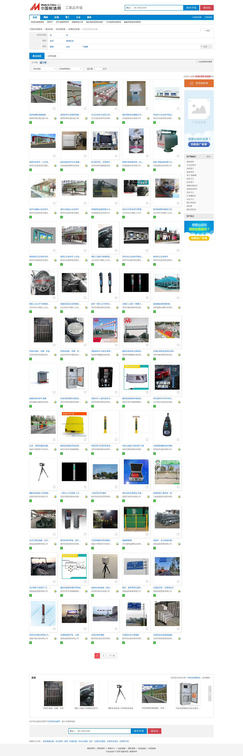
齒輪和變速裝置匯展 (132, 22)
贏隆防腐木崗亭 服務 (37, 398)
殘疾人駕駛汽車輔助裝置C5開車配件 (102, 256)
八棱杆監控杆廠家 (98, 493)
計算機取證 (191, 196)
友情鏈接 (152, 748)
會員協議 (142, 748)
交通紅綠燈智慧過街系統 (163, 351)
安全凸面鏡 (83, 741)
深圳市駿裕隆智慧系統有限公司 (164, 355)
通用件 (50, 22)
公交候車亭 (191, 165)
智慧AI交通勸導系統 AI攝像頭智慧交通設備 (40, 635)
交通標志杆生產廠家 (130, 635)
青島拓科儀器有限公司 (162, 449)
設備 (56, 17)
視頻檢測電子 (192, 189)
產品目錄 (49, 29)
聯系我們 (101, 748)
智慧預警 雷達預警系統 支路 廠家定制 (102, 446)
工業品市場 (73, 8)
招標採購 (208, 17)
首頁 (35, 17)
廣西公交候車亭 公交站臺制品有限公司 (71, 256)
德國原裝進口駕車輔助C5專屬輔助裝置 (71, 304)
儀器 (89, 17)
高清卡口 (190, 192)
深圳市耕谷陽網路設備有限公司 (102, 165)
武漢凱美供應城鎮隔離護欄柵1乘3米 (164, 635)
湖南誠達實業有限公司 (38, 544)
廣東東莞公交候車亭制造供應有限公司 (40, 256)
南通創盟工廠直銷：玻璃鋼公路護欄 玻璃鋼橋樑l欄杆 (164, 493)
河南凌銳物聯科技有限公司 (71, 165)
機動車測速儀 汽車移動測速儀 (40, 493)
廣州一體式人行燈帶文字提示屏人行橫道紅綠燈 (102, 304)
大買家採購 (196, 17)
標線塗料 (190, 161)
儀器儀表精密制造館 (94, 22)
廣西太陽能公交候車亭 (69, 209)
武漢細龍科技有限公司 (131, 118)
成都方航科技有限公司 (38, 496)
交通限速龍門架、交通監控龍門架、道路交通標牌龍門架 (71, 635)
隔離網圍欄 (127, 540)
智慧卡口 (190, 179)
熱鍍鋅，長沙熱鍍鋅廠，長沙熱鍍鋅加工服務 (164, 540)
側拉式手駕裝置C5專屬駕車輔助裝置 (133, 209)
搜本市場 (191, 7)
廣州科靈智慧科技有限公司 (71, 544)
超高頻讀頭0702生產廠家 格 (71, 162)
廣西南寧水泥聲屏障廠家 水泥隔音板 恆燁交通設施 (71, 114)
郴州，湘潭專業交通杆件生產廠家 (133, 587)
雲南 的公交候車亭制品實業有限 (133, 256)
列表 (35, 62)
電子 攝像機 (191, 175)
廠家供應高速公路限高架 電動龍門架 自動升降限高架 (133, 351)
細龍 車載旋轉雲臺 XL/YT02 (164, 162)
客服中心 (111, 748)
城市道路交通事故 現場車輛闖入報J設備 (133, 493)
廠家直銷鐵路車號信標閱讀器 (71, 446)
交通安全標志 (112, 741)
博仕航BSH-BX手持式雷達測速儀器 (164, 398)
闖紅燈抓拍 (191, 202)
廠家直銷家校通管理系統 (70, 587)
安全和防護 (60, 29)
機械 (46, 17)
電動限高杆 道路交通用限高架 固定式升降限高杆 (102, 351)
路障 (66, 741)
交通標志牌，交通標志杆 (163, 587)
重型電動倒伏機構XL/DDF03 (133, 114)
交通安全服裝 (99, 741)
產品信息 (37, 56)
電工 (67, 17)
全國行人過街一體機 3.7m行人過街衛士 (133, 304)
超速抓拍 (190, 172)
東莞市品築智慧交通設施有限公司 (164, 118)
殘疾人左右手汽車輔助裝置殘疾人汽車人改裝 (40, 304)
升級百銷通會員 (193, 677)
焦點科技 (124, 751)
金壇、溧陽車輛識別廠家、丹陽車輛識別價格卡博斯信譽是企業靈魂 (40, 446)
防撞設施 (73, 741)
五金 (78, 17)
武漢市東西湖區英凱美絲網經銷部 (164, 638)
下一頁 (112, 655)
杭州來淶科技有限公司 (100, 591)
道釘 (91, 741)
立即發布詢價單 (53, 721)
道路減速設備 (48, 741)
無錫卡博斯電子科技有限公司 (40, 449)
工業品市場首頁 (35, 29)
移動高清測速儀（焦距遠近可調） (102, 587)
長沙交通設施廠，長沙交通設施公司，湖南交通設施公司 (40, 540)
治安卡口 (190, 199)
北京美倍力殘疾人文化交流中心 (133, 213)
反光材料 (59, 741)
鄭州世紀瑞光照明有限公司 (102, 496)
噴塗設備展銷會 (37, 22)
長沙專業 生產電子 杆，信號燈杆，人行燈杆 (40, 587)
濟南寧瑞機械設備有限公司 (102, 355)
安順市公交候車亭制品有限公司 (164, 114)
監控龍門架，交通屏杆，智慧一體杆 (102, 162)
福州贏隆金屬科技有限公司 (164, 307)
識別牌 (189, 206)
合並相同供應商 (204, 61)
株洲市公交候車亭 (160, 256)
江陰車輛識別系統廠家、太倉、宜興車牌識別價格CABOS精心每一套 (102, 540)
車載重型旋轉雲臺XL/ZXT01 (102, 209)
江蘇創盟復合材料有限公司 (164, 496)
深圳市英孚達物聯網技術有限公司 (133, 402)
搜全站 (207, 7)
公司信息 (52, 56)
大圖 (43, 62)
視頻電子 (190, 168)
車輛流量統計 (192, 185)
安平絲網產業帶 (62, 22)
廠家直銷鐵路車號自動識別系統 (133, 398)
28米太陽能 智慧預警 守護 (133, 446)
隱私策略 (131, 748)
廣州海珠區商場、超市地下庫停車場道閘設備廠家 (71, 540)
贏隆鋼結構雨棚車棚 (161, 304)
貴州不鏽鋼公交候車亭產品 (40, 209)
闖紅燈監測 (191, 209)
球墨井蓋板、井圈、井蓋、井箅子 (71, 351)
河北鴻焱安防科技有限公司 (102, 118)
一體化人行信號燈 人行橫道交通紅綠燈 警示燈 (71, 493)
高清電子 (190, 182)
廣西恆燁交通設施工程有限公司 (40, 118)
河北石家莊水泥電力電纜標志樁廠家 (102, 114)
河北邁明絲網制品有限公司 (133, 544)
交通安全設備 (74, 29)
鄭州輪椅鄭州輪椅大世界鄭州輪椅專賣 (164, 209)
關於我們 (91, 748)
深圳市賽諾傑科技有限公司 (102, 307)
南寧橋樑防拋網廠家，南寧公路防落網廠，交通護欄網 (40, 114)
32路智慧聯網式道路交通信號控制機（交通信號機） (71, 398)
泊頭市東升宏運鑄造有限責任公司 (40, 355)
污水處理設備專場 (113, 22)
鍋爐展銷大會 (77, 22)
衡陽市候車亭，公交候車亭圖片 (40, 162)
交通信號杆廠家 (97, 635)
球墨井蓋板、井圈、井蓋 (39, 351)
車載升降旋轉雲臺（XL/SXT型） (133, 162)
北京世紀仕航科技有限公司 (164, 402)
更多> (209, 156)
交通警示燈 (124, 741)
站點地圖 (121, 748)
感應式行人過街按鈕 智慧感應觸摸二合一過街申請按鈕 (102, 398)
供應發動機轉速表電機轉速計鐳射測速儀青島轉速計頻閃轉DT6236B (164, 446)
